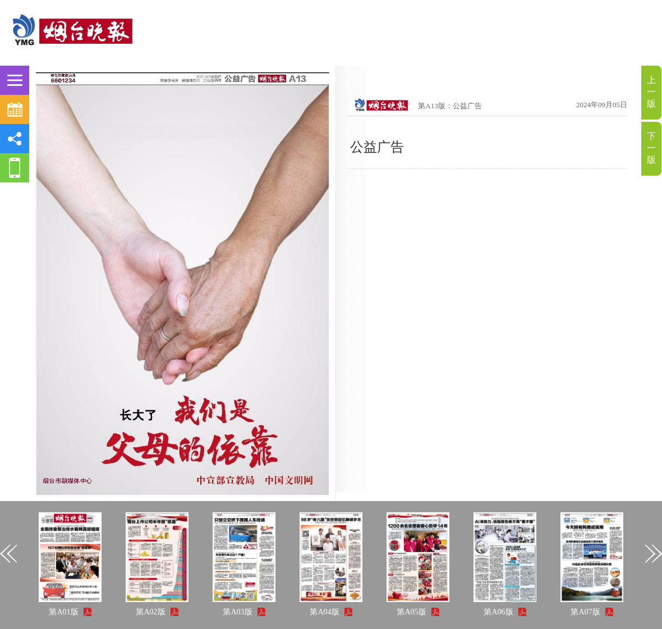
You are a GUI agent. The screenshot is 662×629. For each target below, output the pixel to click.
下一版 (651, 147)
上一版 (651, 91)
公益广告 (377, 147)
